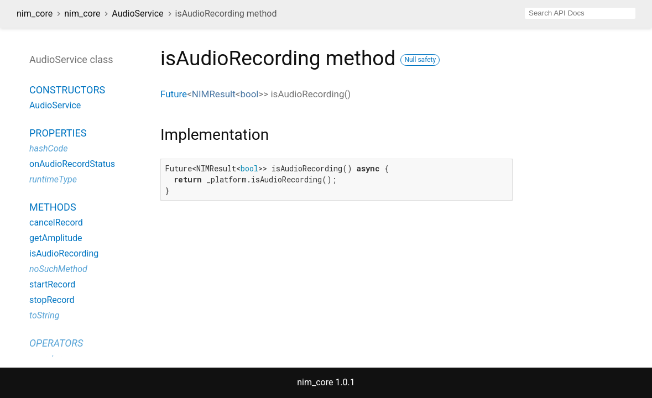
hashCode (48, 148)
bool (249, 94)
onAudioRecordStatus (72, 164)
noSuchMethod (58, 269)
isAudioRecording (63, 253)
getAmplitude (55, 238)
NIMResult (214, 94)
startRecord (52, 284)
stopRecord (52, 300)
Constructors (67, 90)
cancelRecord (56, 222)
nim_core (35, 13)
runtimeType (53, 179)
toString (44, 315)
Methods (52, 207)
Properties (57, 133)
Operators (56, 343)
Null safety (420, 60)
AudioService (137, 13)
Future (173, 94)
